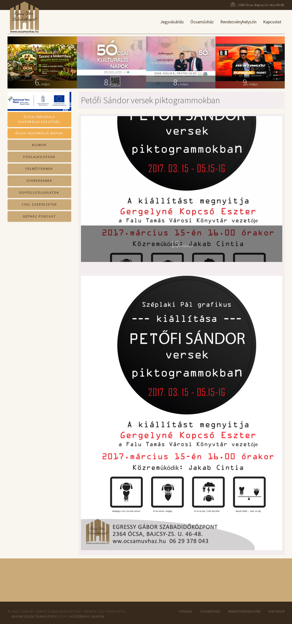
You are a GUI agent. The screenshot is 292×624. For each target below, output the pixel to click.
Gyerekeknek (39, 180)
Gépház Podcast (39, 216)
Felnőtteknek (39, 168)
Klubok (39, 145)
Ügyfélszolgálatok (39, 192)
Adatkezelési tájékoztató (34, 616)
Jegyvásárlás (172, 22)
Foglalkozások (39, 157)
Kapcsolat (272, 22)
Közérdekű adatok (87, 616)
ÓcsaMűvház (210, 611)
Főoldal (185, 611)
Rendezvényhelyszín (238, 22)
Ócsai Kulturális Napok (39, 133)
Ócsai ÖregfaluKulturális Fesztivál (39, 119)
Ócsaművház (202, 22)
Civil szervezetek (39, 204)
